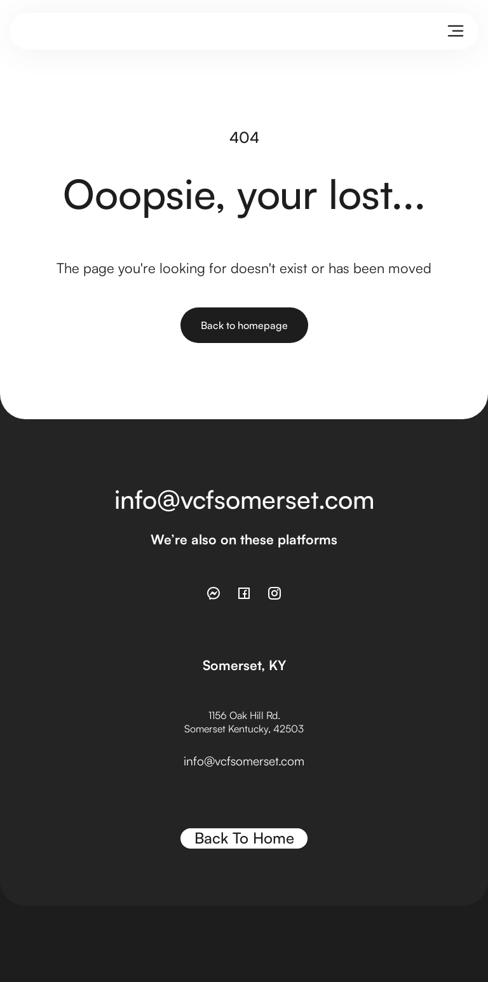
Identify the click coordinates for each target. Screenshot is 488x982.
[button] (455, 31)
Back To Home (244, 837)
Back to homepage (244, 325)
